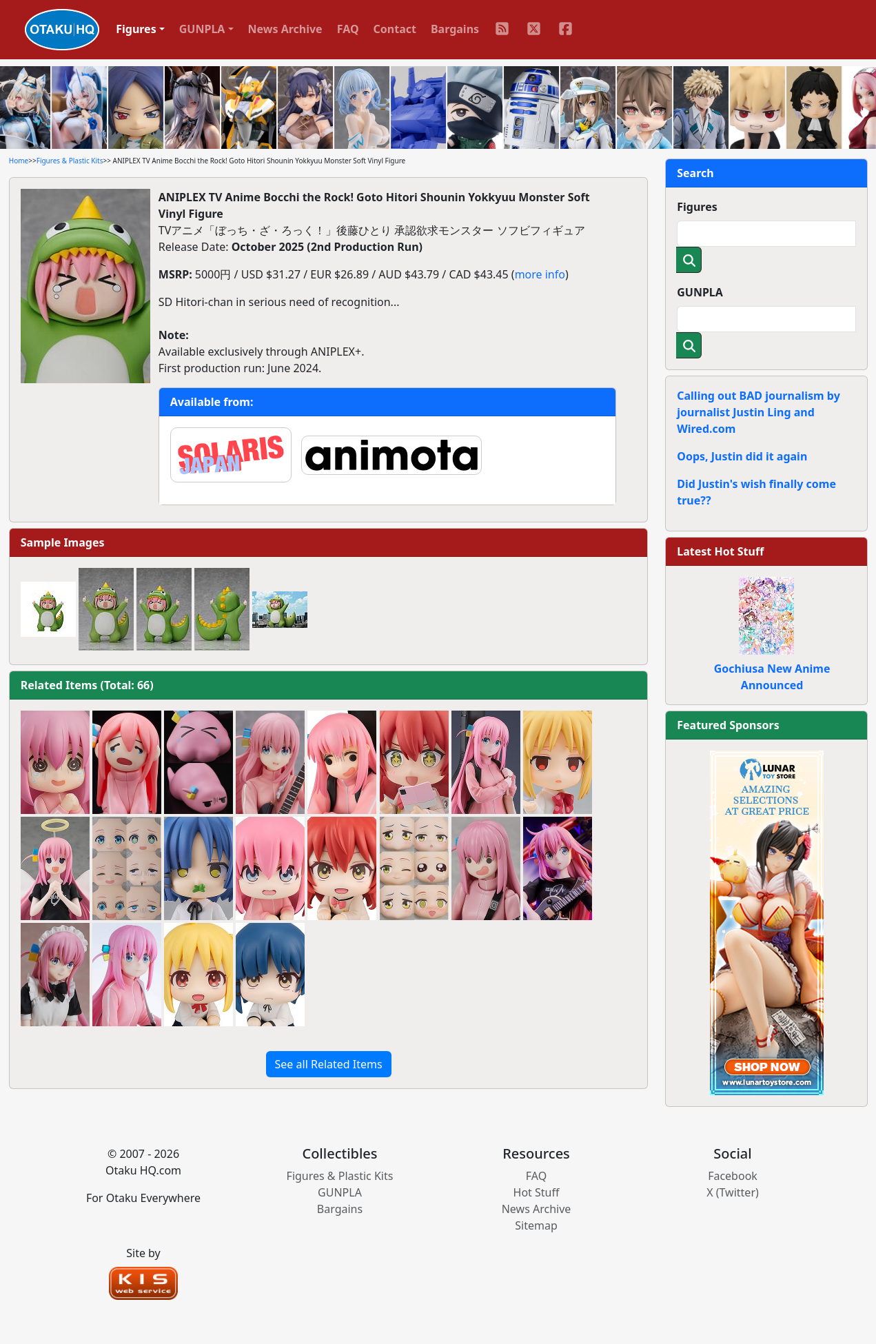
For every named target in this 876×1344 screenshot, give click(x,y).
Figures (697, 206)
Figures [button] (136, 29)
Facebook (732, 1175)
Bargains (455, 29)
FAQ (348, 29)
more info (540, 274)
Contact (395, 29)
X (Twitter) (732, 1192)
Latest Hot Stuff (720, 551)
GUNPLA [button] (202, 29)
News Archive (285, 29)
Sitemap (536, 1225)
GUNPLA (700, 292)
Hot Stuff (536, 1192)
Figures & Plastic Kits (70, 160)
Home (18, 160)
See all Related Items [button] (329, 1064)
